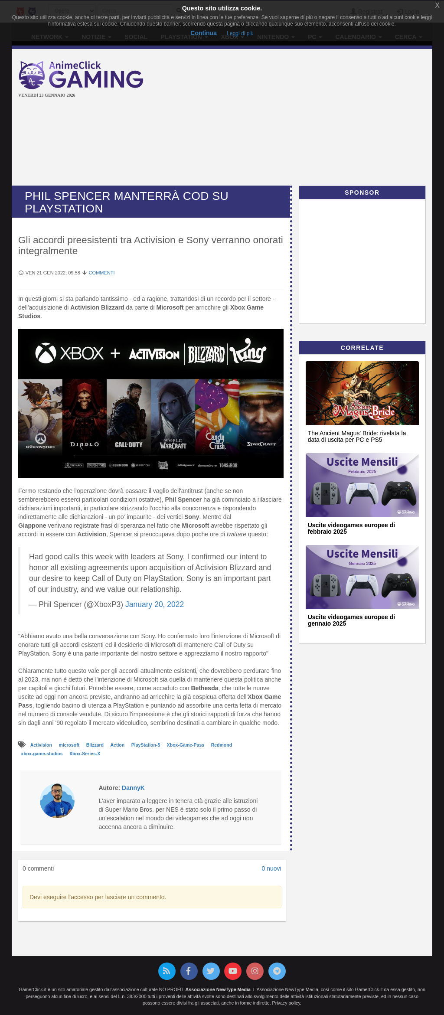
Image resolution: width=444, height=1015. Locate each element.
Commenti (102, 272)
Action (118, 744)
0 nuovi (271, 868)
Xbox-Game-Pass (186, 744)
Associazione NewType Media (218, 989)
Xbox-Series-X (84, 753)
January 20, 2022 (154, 604)
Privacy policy (286, 1002)
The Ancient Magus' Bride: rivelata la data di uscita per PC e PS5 (357, 436)
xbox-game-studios (42, 753)
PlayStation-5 (146, 744)
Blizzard (95, 744)
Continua (203, 32)
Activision (41, 744)
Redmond (221, 744)
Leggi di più (240, 33)
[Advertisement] (301, 118)
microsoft (70, 744)
